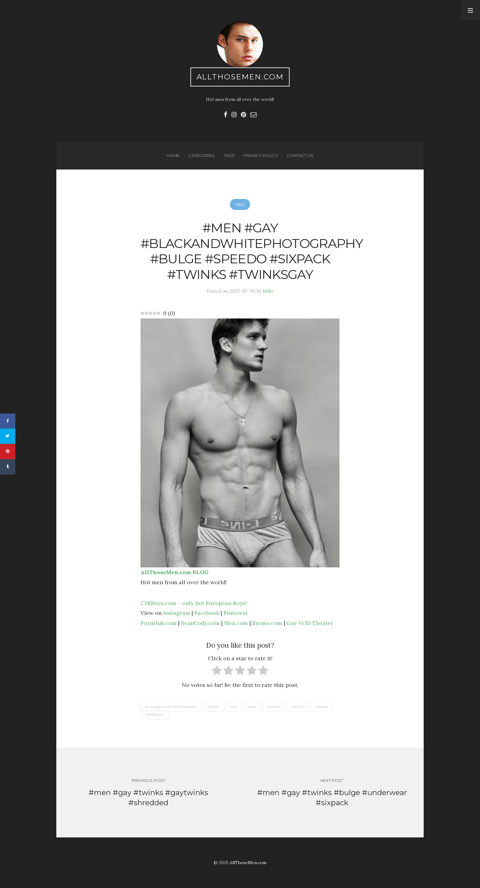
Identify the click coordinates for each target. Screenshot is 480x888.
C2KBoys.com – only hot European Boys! (194, 603)
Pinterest (235, 612)
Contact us (300, 155)
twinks (322, 707)
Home (173, 155)
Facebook (206, 612)
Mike (268, 291)
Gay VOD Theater (310, 623)
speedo (298, 707)
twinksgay (154, 715)
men (252, 707)
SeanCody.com (200, 623)
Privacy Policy (261, 155)
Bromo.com (267, 623)
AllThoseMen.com (240, 76)
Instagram (176, 612)
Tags (229, 155)
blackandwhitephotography (171, 707)
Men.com (236, 623)
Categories (202, 155)
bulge (213, 707)
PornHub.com (159, 623)
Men (240, 204)
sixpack (273, 707)
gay (234, 707)
